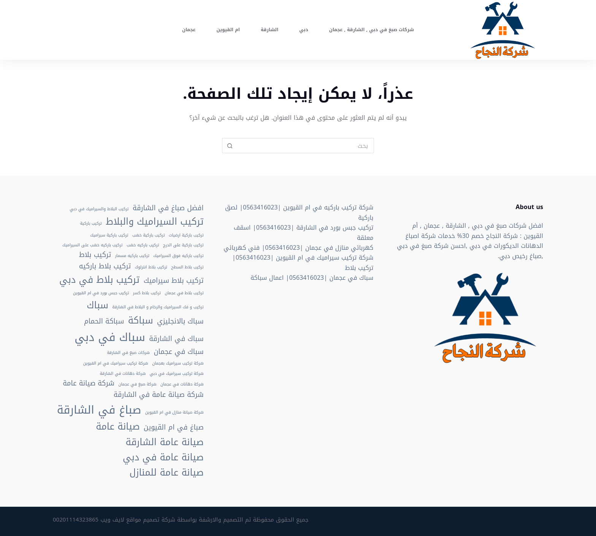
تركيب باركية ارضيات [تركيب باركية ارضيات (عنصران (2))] (186, 235)
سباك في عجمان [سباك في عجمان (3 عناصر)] (178, 352)
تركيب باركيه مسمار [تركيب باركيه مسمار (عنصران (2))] (132, 255)
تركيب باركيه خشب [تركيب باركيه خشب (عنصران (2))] (143, 245)
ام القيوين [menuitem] (228, 29)
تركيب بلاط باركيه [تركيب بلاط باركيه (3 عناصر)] (105, 266)
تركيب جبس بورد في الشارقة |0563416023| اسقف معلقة (304, 232)
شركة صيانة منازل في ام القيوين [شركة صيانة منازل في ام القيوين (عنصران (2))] (174, 412)
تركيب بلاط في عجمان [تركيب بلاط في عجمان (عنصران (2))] (184, 293)
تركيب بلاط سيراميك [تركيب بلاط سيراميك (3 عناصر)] (174, 281)
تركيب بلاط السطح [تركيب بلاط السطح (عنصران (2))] (187, 267)
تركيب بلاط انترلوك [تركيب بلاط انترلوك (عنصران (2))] (151, 267)
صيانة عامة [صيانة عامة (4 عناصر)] (117, 426)
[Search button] (229, 145)
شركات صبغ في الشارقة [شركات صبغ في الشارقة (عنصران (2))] (128, 352)
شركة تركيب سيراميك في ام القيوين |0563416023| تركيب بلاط (302, 262)
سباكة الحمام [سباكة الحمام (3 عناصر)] (104, 321)
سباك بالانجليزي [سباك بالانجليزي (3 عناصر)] (180, 321)
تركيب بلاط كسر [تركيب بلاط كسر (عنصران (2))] (147, 293)
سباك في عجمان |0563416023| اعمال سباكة (311, 278)
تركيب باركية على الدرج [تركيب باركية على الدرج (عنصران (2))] (183, 245)
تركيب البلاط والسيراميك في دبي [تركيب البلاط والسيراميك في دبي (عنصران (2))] (99, 209)
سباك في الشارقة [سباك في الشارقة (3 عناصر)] (176, 339)
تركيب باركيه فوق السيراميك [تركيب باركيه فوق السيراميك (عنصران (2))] (178, 255)
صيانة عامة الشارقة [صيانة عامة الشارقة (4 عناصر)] (165, 442)
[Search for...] (305, 145)
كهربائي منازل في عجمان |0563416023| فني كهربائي (298, 248)
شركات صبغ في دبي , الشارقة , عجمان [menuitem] (371, 29)
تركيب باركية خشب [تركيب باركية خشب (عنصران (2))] (148, 235)
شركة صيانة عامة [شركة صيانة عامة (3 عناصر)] (88, 383)
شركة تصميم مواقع (150, 519)
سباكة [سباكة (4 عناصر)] (140, 320)
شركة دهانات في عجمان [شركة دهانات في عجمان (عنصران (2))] (182, 384)
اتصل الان (73, 29)
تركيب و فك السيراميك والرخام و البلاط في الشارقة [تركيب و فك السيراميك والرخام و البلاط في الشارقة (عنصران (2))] (157, 307)
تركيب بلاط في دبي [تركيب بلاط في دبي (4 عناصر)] (99, 279)
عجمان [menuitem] (189, 29)
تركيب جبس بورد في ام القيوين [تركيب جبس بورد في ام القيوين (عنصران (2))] (101, 293)
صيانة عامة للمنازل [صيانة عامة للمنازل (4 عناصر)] (167, 472)
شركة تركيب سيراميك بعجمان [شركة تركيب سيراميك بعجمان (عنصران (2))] (178, 363)
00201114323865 (75, 519)
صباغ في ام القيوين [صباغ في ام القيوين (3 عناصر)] (174, 427)
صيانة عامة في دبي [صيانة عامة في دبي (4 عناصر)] (163, 457)
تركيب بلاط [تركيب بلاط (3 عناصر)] (95, 255)
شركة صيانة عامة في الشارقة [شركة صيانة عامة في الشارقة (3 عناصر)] (159, 395)
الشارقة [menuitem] (269, 29)
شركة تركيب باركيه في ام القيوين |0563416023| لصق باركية (299, 212)
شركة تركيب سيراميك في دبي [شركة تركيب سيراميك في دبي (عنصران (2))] (177, 373)
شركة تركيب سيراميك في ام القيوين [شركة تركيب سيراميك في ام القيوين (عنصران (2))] (115, 363)
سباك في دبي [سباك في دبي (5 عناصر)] (109, 337)
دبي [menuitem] (303, 29)
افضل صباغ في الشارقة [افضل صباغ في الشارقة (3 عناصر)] (168, 208)
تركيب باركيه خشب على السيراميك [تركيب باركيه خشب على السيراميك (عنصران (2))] (92, 245)
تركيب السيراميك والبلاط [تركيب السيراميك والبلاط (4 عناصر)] (154, 221)
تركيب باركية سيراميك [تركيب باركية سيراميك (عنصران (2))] (109, 235)
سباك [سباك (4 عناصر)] (97, 305)
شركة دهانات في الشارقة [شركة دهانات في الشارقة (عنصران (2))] (123, 373)
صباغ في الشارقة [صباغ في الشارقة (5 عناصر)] (99, 410)
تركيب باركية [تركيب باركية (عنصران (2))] (91, 223)
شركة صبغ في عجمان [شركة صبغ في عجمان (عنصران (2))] (137, 384)
